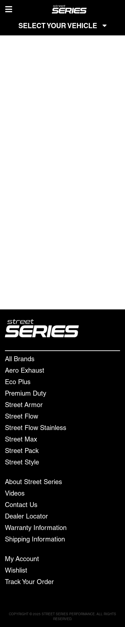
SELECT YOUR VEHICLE (62, 26)
